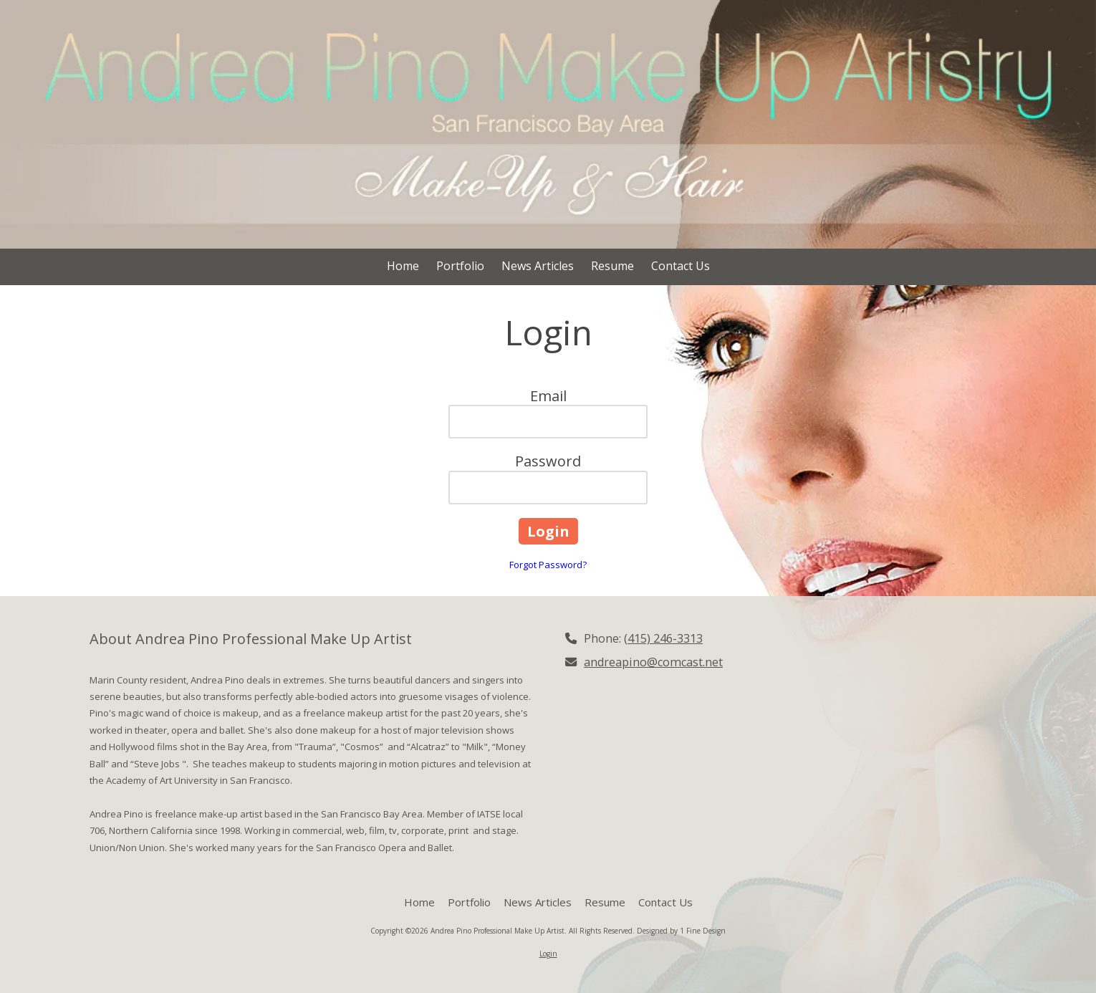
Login (548, 954)
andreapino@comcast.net (653, 662)
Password (548, 461)
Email (548, 396)
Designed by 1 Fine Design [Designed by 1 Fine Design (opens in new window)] (681, 931)
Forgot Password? (548, 564)
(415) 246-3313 (663, 638)
